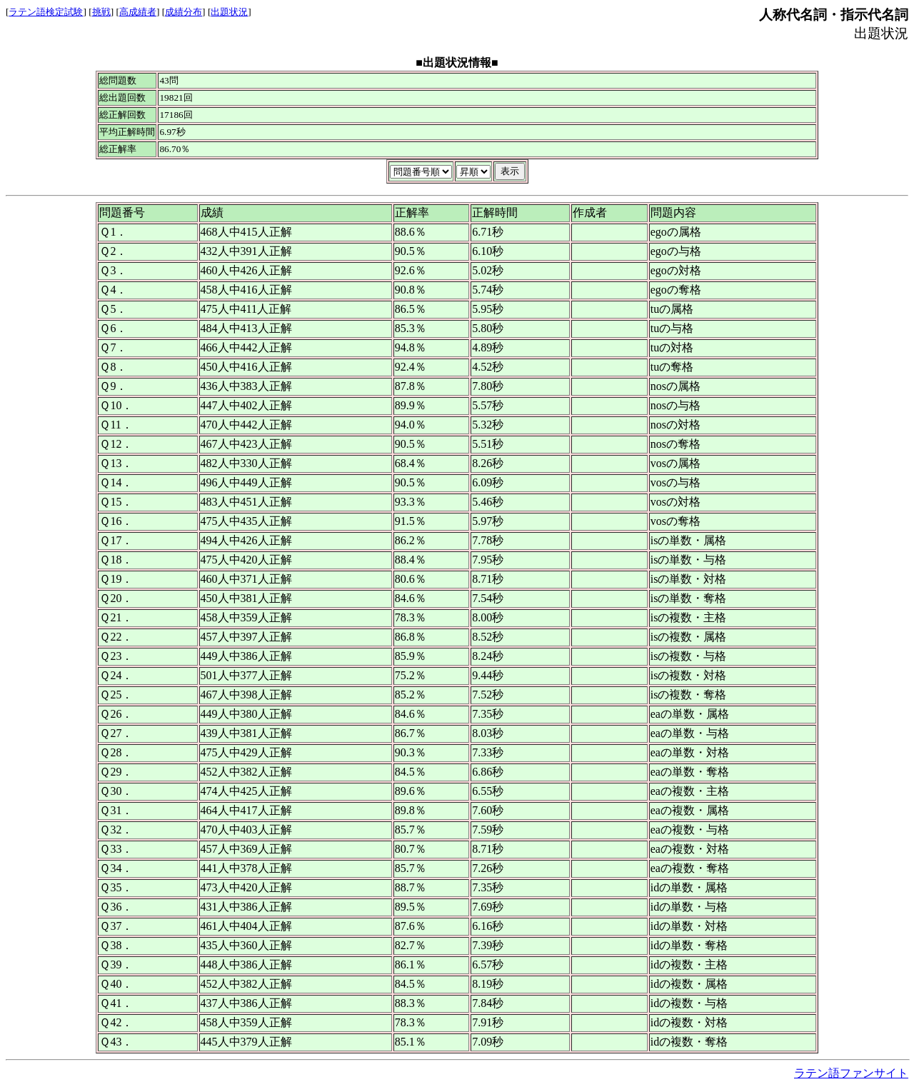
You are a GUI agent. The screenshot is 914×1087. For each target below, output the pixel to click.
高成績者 (137, 11)
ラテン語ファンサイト (851, 1073)
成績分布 (183, 11)
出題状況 (229, 11)
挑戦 (101, 11)
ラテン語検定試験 (46, 11)
